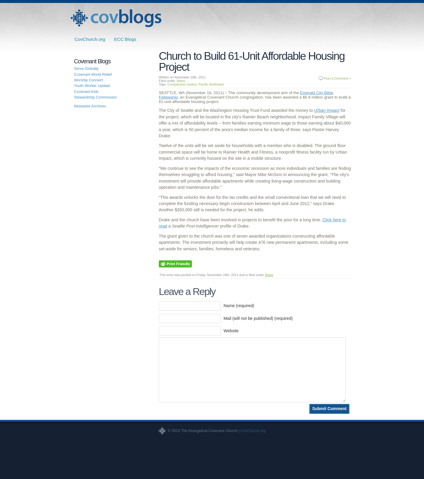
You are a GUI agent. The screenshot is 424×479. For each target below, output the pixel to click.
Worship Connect (88, 80)
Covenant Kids (86, 91)
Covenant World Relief (93, 74)
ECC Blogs (125, 39)
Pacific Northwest (211, 84)
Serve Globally (86, 68)
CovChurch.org (90, 39)
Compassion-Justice (182, 84)
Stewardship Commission (95, 97)
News (181, 81)
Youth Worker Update (92, 85)
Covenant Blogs (116, 18)
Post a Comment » (337, 78)
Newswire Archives (90, 106)
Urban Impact (326, 110)
